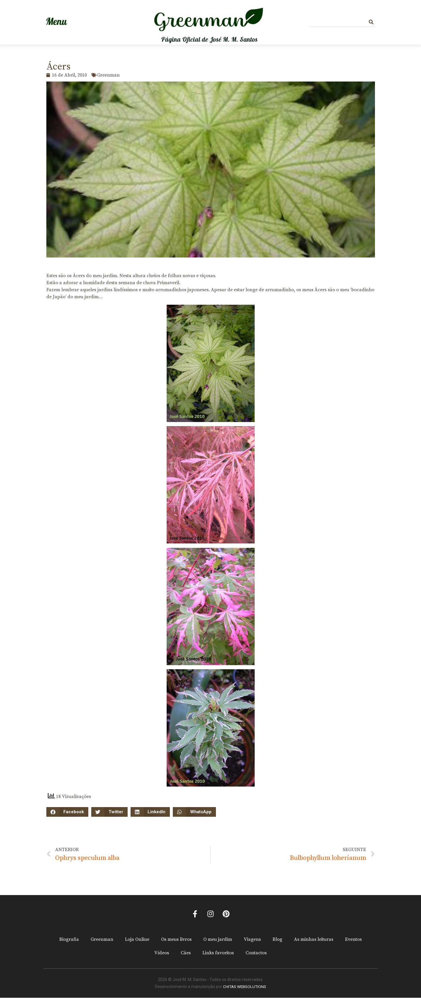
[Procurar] (371, 22)
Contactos (256, 953)
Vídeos (161, 953)
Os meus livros (176, 940)
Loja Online (137, 940)
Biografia (69, 940)
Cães (186, 953)
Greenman (102, 940)
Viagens (252, 940)
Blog (277, 940)
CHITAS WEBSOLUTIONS (244, 987)
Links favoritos (218, 953)
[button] (67, 812)
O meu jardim (217, 940)
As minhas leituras (313, 940)
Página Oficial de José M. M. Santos (209, 39)
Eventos (353, 940)
